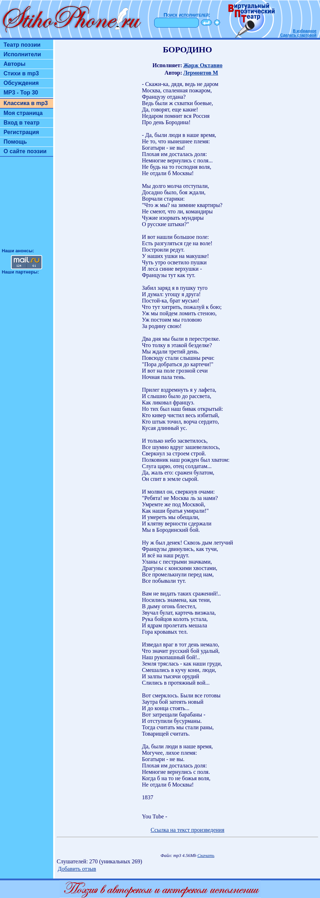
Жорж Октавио (203, 65)
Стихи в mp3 (21, 73)
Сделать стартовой (298, 35)
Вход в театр (22, 123)
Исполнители (22, 54)
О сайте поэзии (25, 151)
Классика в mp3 (26, 103)
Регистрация (21, 132)
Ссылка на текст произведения (187, 830)
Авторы (15, 64)
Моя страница (23, 113)
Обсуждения (21, 83)
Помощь (15, 142)
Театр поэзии (22, 45)
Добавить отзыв (77, 869)
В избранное (304, 31)
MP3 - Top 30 (21, 93)
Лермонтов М (200, 73)
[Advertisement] (26, 205)
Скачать (205, 855)
